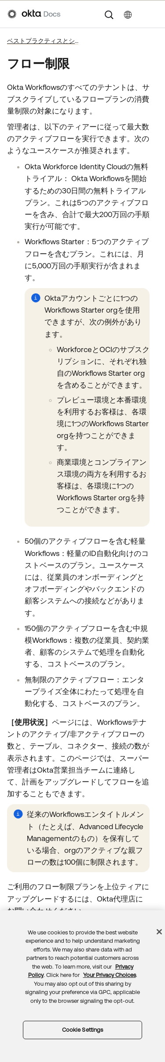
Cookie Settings (82, 1029)
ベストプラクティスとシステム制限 (42, 40)
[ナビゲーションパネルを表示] (153, 14)
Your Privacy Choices (109, 975)
